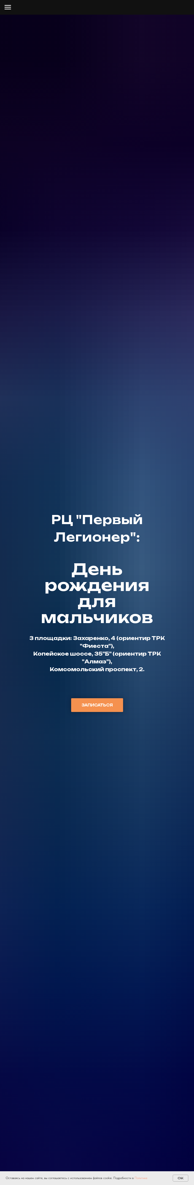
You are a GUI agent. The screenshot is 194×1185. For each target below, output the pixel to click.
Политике (141, 1178)
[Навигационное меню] (8, 7)
